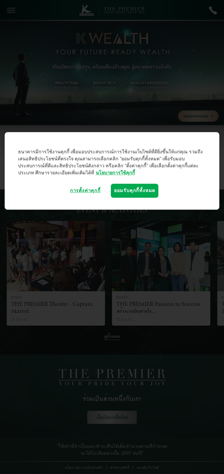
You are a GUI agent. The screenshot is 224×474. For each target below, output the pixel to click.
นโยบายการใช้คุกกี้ (115, 172)
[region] (112, 171)
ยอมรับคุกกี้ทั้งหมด (134, 190)
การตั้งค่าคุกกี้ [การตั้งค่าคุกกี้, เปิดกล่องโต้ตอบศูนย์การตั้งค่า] (85, 190)
